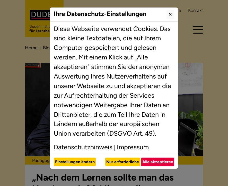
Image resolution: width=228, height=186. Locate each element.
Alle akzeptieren (157, 161)
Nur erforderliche (122, 161)
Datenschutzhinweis (84, 147)
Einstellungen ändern (75, 161)
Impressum (133, 147)
